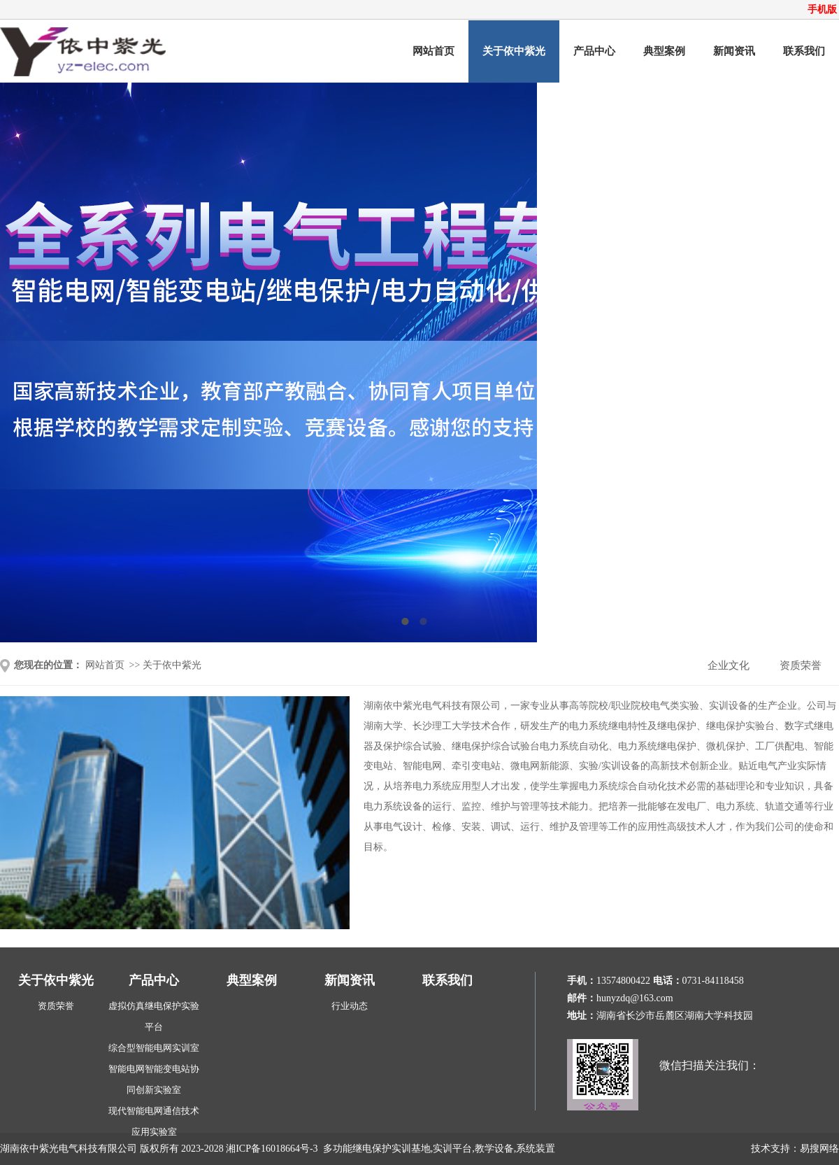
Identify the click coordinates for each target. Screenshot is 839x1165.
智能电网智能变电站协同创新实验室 (153, 1079)
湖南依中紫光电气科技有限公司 (68, 1148)
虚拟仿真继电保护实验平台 (153, 1016)
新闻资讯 (734, 51)
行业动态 (349, 1006)
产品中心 (594, 51)
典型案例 (664, 51)
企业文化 (729, 665)
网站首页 (433, 51)
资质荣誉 (801, 665)
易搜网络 (819, 1148)
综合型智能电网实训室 (153, 1048)
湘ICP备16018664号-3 (271, 1148)
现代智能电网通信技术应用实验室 (153, 1121)
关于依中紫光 (513, 51)
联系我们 (804, 51)
